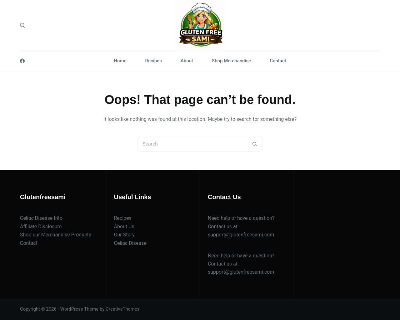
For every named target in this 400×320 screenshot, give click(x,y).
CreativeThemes (123, 309)
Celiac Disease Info (41, 218)
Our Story (124, 235)
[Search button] (254, 144)
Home (120, 61)
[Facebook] (22, 61)
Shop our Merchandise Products (55, 235)
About (187, 61)
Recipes (153, 61)
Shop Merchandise (231, 61)
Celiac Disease (130, 243)
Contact (278, 61)
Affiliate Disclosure (41, 227)
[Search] (22, 25)
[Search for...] (192, 144)
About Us (124, 227)
